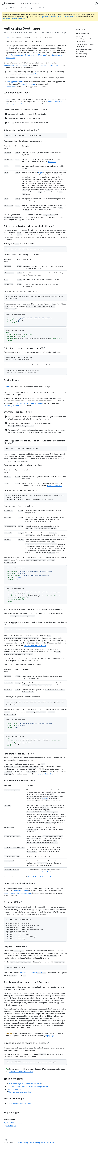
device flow (11, 87)
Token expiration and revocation (19, 1092)
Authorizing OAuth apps (42, 8)
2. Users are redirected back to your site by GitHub (29, 226)
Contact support (10, 1126)
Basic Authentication (20, 891)
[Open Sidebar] (2, 7)
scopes (40, 173)
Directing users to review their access (26, 1042)
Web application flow (17, 92)
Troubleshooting (14, 1078)
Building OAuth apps (26, 8)
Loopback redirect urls (16, 946)
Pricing (37, 1143)
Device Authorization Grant (50, 65)
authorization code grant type (15, 65)
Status (32, 1143)
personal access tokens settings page (17, 893)
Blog (53, 1143)
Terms (20, 1143)
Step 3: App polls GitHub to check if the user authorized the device (35, 623)
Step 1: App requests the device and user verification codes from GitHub (34, 442)
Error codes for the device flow (19, 780)
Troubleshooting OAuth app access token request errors (28, 1086)
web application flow (14, 82)
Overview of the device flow (18, 412)
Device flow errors (14, 1089)
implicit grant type (28, 84)
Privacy (26, 1143)
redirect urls (51, 161)
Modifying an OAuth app (13, 405)
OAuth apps (13, 8)
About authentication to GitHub (19, 1103)
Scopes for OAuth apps (54, 485)
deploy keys (49, 1035)
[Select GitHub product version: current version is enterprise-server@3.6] (31, 3)
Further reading (14, 1098)
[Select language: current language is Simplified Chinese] (96, 3)
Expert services (46, 1143)
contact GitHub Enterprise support (14, 19)
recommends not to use (33, 973)
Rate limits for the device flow (35, 645)
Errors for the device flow (44, 774)
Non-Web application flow (20, 883)
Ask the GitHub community (13, 1123)
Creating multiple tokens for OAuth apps (28, 982)
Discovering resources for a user (21, 1071)
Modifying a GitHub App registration (30, 403)
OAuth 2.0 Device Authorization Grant (40, 877)
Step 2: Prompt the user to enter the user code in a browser (33, 609)
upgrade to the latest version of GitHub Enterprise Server (59, 17)
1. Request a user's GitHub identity (21, 130)
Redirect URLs (13, 902)
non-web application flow (32, 74)
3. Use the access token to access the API (24, 348)
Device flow (11, 380)
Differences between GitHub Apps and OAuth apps (27, 55)
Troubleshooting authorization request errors (24, 1084)
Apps (6, 8)
